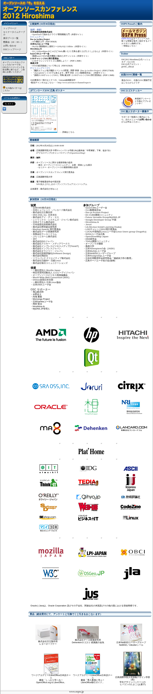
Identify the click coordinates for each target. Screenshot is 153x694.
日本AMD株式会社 (42, 207)
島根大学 (89, 246)
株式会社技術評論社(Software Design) (52, 253)
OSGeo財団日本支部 (43, 280)
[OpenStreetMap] (77, 153)
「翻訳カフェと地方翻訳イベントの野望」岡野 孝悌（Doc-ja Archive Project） (67, 70)
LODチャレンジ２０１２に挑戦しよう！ (50, 61)
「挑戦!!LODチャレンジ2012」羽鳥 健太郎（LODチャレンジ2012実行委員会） (67, 75)
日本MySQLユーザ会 (95, 251)
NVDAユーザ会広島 (95, 234)
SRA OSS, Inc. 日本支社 (45, 215)
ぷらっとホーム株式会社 (45, 236)
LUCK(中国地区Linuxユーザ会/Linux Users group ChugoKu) (115, 231)
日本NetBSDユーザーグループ (100, 253)
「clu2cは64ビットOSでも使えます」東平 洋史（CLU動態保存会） (62, 73)
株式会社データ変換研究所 (46, 231)
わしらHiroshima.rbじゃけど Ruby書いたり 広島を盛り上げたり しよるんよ (66, 51)
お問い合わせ (9, 45)
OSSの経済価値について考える (46, 66)
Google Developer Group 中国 (100, 220)
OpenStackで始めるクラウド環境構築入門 (51, 34)
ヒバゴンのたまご (128, 684)
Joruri (88, 224)
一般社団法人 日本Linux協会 (47, 282)
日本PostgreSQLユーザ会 (98, 255)
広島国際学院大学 (44, 150)
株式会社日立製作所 (42, 212)
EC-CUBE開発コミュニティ (99, 215)
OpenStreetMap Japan (96, 236)
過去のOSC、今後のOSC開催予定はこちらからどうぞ (136, 81)
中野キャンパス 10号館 (63, 150)
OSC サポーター (40, 289)
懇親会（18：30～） (13, 42)
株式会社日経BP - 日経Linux (47, 260)
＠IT (35, 239)
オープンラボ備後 (94, 243)
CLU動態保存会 (93, 210)
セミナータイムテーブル (14, 33)
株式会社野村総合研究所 (45, 227)
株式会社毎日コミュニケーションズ (50, 263)
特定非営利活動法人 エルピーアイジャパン (54, 272)
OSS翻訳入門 (38, 41)
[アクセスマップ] (44, 153)
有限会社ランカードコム (45, 234)
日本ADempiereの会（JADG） (100, 248)
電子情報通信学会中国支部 (48, 182)
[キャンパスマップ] (61, 153)
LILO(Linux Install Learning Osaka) (103, 227)
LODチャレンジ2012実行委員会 (101, 229)
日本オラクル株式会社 (44, 222)
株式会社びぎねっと (49, 189)
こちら (6, 90)
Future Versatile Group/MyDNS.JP (102, 217)
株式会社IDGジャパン (43, 241)
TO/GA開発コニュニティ (97, 241)
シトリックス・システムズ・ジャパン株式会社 (55, 220)
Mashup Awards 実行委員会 (47, 229)
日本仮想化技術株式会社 (45, 224)
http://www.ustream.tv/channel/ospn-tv (74, 82)
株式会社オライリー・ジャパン (48, 251)
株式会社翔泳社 (40, 255)
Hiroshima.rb (92, 222)
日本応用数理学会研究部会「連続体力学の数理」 (109, 258)
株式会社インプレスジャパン (47, 248)
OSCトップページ (12, 49)
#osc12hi (131, 62)
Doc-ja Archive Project (97, 212)
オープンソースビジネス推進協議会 (50, 275)
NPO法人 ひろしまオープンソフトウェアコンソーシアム (61, 184)
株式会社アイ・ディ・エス (46, 217)
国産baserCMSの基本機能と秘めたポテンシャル (54, 56)
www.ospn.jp (76, 691)
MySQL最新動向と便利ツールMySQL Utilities (52, 46)
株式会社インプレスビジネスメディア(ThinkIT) (56, 246)
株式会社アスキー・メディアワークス (51, 243)
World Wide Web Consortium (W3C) (51, 277)
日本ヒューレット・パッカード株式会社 (52, 210)
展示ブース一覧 (10, 38)
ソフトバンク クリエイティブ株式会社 (51, 258)
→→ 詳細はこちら (66, 132)
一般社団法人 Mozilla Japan (47, 270)
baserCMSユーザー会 (96, 207)
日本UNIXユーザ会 (42, 284)
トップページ (9, 28)
